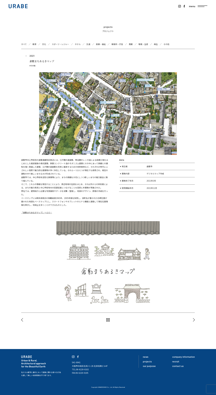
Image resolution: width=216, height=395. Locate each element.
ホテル (78, 44)
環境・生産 (143, 44)
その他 (166, 44)
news (145, 356)
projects (147, 361)
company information (183, 356)
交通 (88, 44)
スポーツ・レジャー (60, 44)
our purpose (149, 365)
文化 (44, 44)
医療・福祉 (101, 44)
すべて (24, 44)
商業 (131, 44)
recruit (175, 361)
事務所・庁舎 (117, 44)
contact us (178, 365)
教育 (34, 44)
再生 (156, 44)
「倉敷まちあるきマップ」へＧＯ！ (36, 212)
